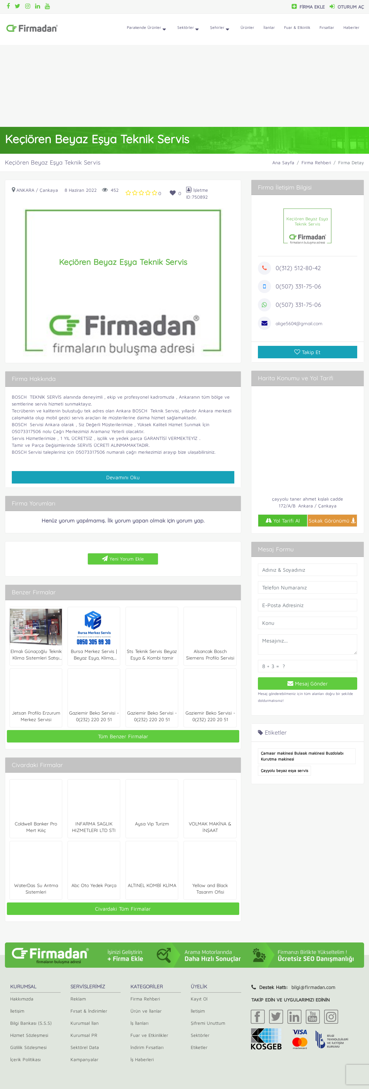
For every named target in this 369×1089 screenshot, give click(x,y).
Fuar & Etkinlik (297, 27)
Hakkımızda (21, 998)
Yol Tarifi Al (282, 521)
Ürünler (247, 27)
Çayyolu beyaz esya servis (284, 770)
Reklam (78, 998)
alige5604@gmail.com (299, 324)
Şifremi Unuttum (208, 1023)
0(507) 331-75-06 (298, 286)
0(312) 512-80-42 (298, 268)
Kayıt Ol (199, 998)
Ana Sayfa (283, 162)
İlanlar (269, 27)
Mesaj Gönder (307, 683)
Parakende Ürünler (146, 29)
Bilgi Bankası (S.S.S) (31, 1023)
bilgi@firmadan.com (313, 987)
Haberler (351, 27)
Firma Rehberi (316, 162)
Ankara (25, 190)
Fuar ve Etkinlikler (149, 1035)
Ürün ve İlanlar (146, 1011)
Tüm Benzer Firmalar (123, 736)
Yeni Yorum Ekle (123, 559)
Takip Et (307, 352)
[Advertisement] (184, 86)
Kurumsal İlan (84, 1023)
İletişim (17, 1011)
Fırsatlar (327, 27)
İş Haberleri (142, 1059)
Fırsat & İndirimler (88, 1011)
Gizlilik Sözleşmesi (28, 1047)
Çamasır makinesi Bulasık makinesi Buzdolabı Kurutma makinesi (302, 756)
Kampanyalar (84, 1059)
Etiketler (199, 1047)
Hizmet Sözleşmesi (29, 1035)
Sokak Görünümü (332, 521)
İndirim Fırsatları (147, 1047)
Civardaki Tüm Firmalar (123, 909)
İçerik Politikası (25, 1059)
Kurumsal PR (83, 1035)
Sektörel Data (84, 1047)
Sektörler (188, 29)
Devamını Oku (123, 477)
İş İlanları (139, 1023)
